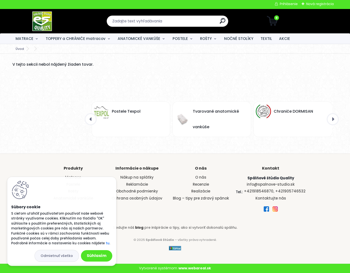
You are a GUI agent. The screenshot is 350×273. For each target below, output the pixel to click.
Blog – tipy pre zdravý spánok (201, 198)
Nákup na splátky (137, 177)
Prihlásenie (289, 3)
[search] (222, 22)
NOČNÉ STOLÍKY (238, 38)
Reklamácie (137, 184)
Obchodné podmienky (137, 191)
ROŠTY (206, 38)
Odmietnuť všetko (57, 255)
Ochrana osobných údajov (137, 198)
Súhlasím (96, 255)
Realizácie (200, 191)
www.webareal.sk (194, 268)
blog (139, 227)
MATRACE (24, 38)
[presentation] (91, 119)
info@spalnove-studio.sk (271, 184)
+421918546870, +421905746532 (275, 191)
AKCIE (284, 38)
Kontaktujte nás (270, 198)
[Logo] (42, 21)
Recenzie (201, 184)
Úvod (20, 48)
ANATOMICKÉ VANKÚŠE (139, 38)
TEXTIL (266, 38)
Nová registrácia (320, 3)
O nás (200, 177)
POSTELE (180, 38)
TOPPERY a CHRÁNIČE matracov (75, 38)
